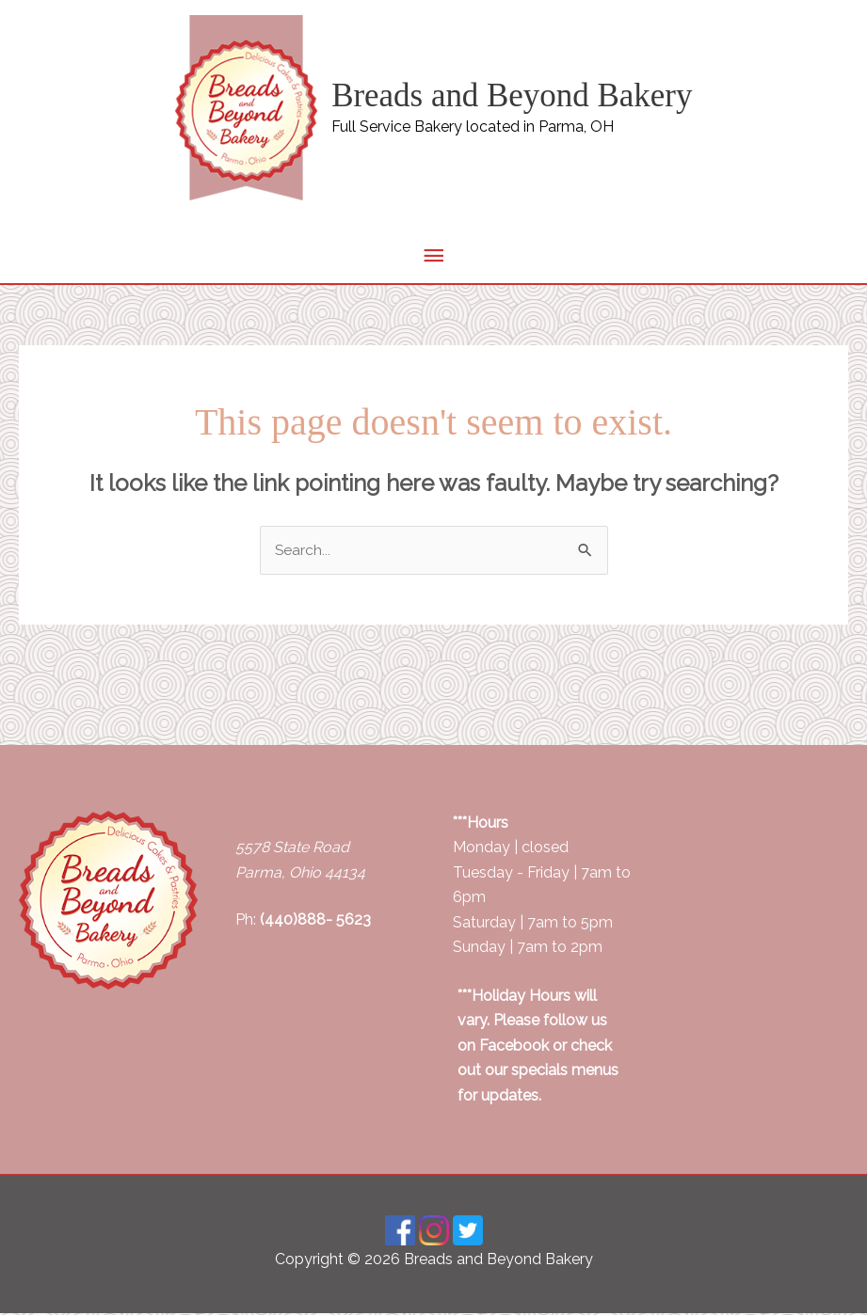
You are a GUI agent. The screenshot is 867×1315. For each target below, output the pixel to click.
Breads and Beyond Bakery (512, 96)
